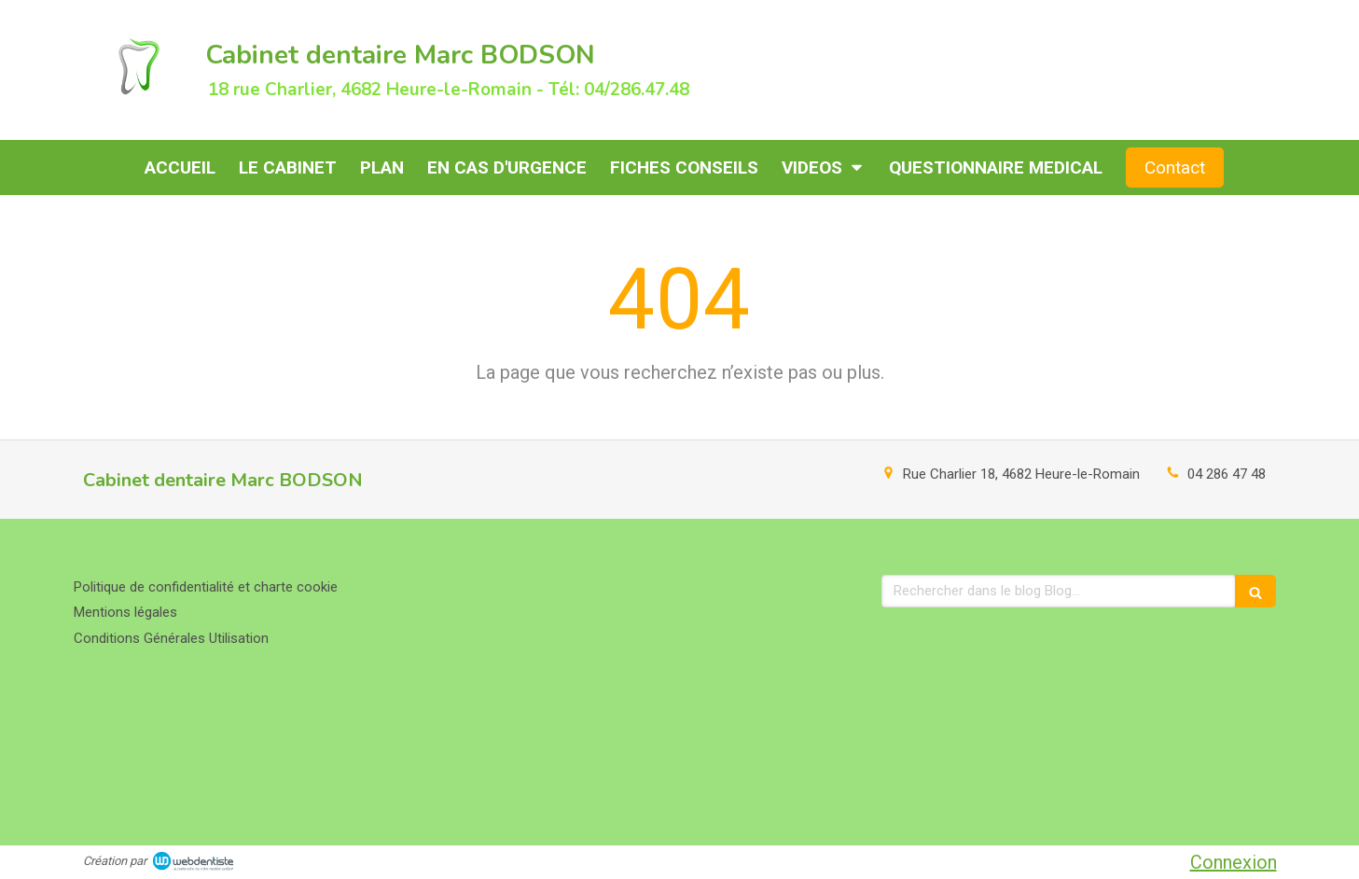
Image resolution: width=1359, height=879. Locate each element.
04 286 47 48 (1226, 474)
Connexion (1233, 862)
